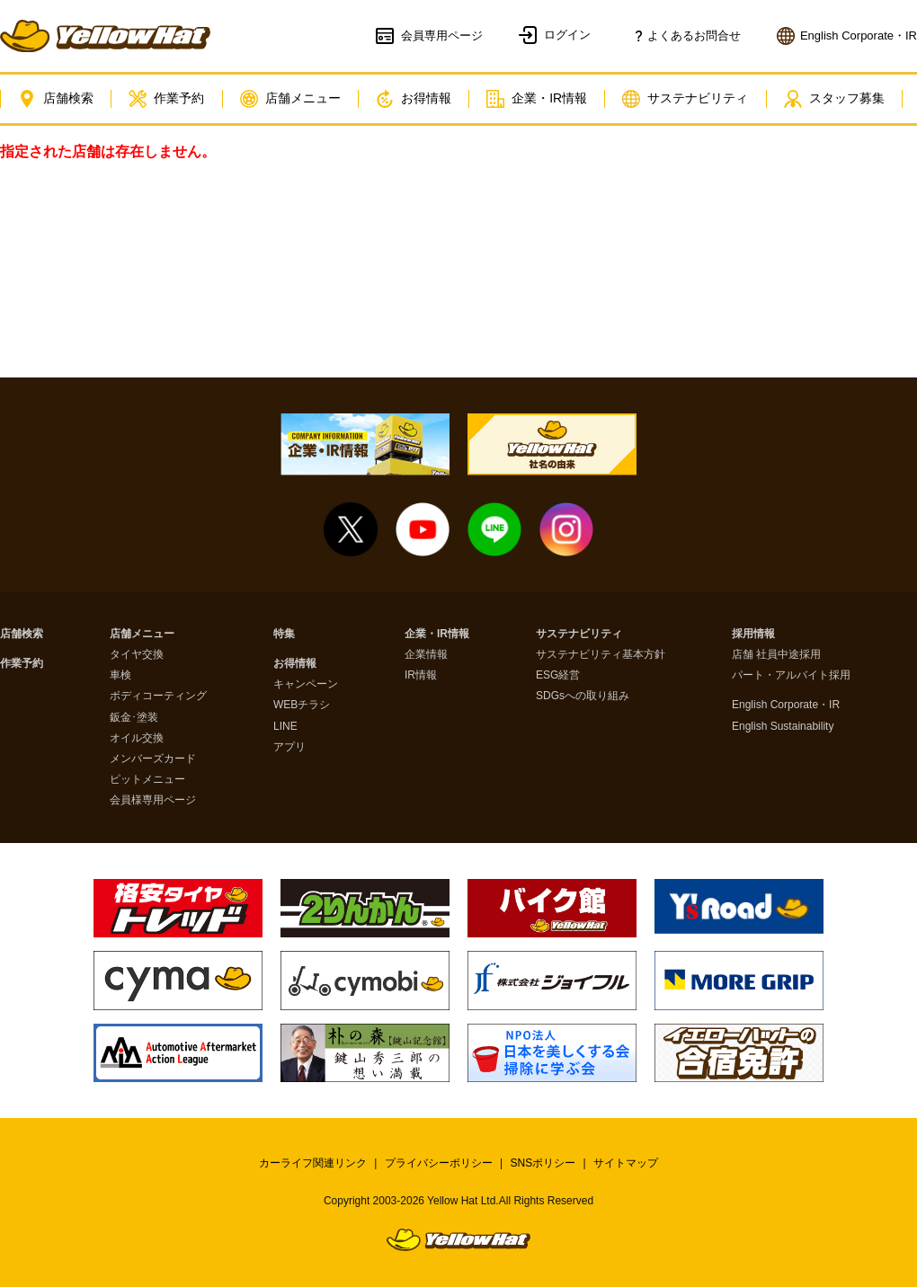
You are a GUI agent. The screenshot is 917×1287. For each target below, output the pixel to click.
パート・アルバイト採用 (791, 675)
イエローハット (105, 36)
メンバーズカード (153, 759)
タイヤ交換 (137, 655)
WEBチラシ (301, 705)
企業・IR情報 (546, 99)
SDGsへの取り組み (582, 696)
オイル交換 (137, 738)
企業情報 (426, 655)
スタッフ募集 (847, 99)
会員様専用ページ (153, 800)
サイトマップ (625, 1163)
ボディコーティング (158, 696)
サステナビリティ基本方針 (600, 655)
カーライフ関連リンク (313, 1163)
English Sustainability (782, 726)
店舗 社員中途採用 (776, 655)
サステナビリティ (697, 99)
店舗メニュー (295, 99)
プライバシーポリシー (439, 1163)
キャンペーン (305, 684)
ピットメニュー (147, 780)
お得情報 (420, 99)
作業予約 (170, 99)
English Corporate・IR (786, 705)
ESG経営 (558, 675)
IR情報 (421, 675)
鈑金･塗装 (134, 717)
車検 (120, 675)
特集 (284, 634)
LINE (285, 726)
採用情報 (753, 634)
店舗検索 (56, 99)
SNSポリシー (543, 1163)
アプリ (289, 747)
